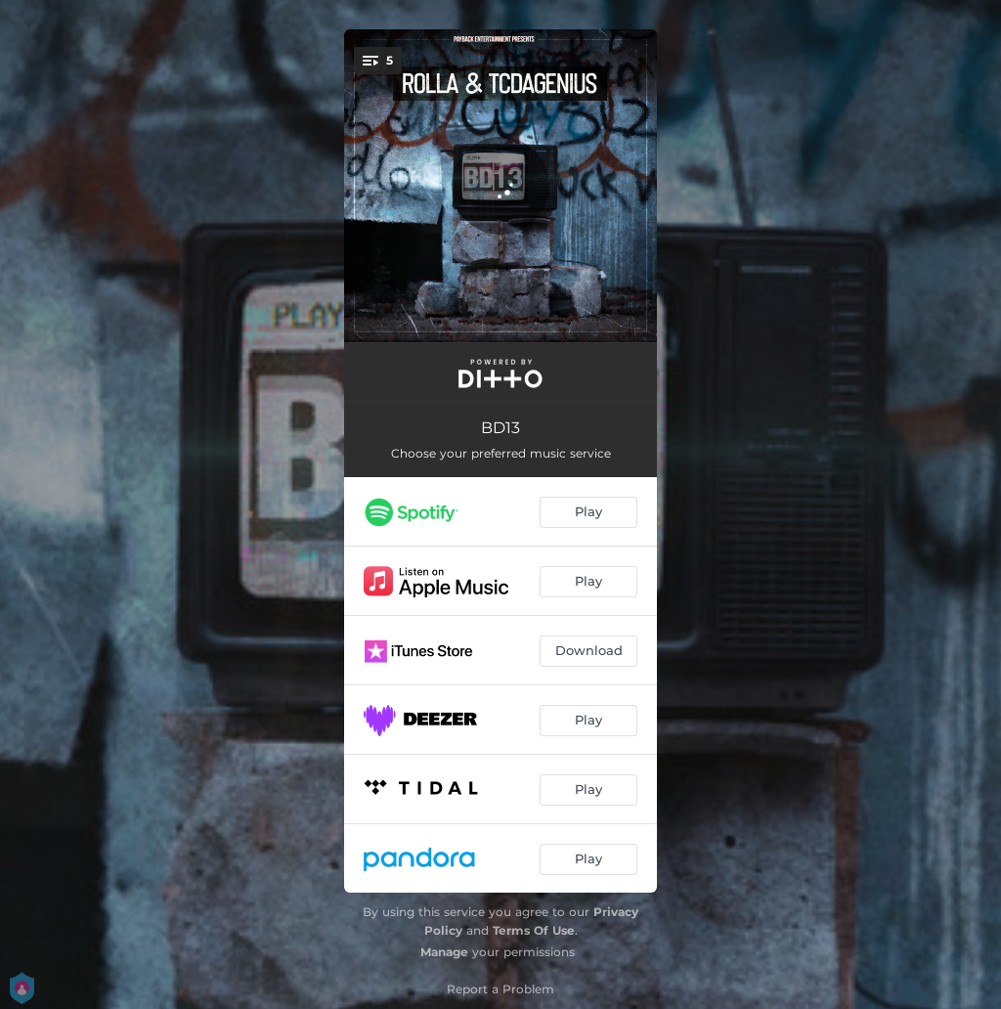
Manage (444, 951)
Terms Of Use (534, 930)
